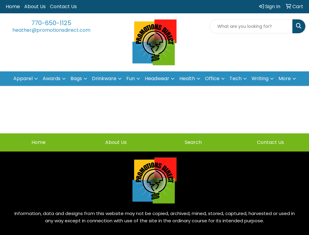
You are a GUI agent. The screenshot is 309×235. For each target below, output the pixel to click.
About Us (35, 6)
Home (13, 6)
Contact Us (63, 6)
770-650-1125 (51, 23)
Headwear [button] (157, 78)
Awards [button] (51, 78)
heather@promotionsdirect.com (51, 30)
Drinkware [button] (104, 78)
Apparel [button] (23, 78)
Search (193, 142)
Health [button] (187, 78)
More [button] (284, 78)
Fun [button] (130, 78)
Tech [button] (235, 78)
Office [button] (212, 78)
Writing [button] (260, 78)
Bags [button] (76, 78)
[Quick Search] (251, 26)
